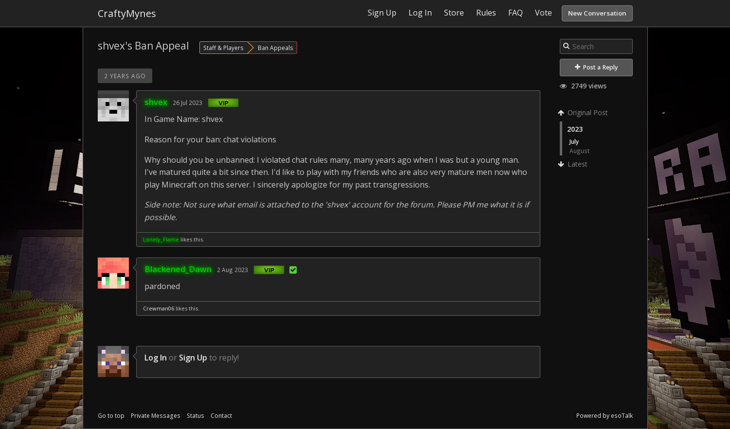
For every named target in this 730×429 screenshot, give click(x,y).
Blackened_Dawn (178, 269)
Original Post (584, 112)
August (579, 150)
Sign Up (193, 357)
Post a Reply (596, 67)
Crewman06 (158, 308)
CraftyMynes (127, 13)
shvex (155, 101)
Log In (155, 357)
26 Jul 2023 (187, 102)
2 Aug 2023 (232, 270)
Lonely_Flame (161, 239)
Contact (221, 416)
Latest (574, 164)
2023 (575, 129)
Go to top (111, 416)
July (574, 141)
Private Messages (155, 416)
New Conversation (597, 13)
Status (195, 416)
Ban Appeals (275, 47)
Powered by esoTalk (604, 416)
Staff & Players (223, 47)
